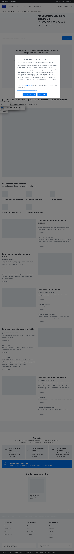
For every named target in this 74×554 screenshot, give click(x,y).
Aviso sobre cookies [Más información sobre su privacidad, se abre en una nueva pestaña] (22, 90)
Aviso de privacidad (26, 85)
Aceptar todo (42, 94)
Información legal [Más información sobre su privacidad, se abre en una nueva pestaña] (32, 90)
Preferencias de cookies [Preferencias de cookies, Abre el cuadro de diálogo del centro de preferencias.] (29, 94)
